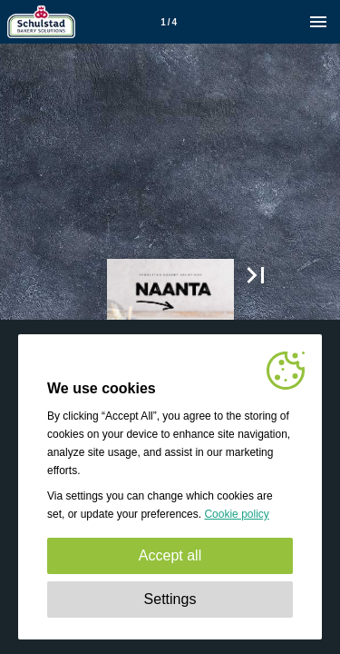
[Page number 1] (169, 22)
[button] (255, 275)
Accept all (170, 555)
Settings (170, 599)
